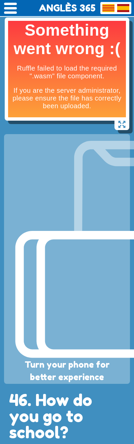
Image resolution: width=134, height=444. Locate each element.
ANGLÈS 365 (67, 8)
